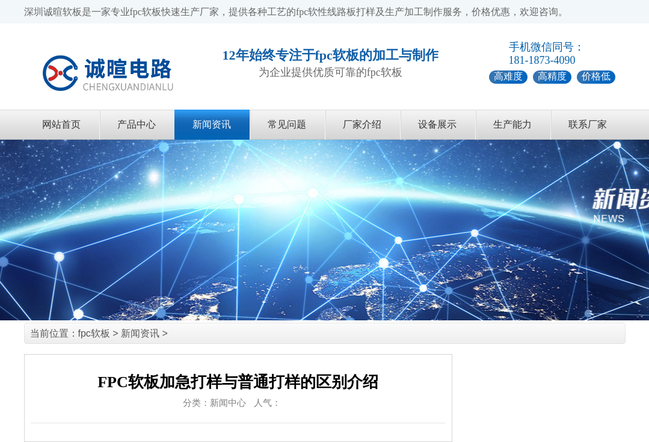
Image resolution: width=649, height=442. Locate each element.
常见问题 (287, 124)
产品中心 (136, 124)
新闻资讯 (211, 124)
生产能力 (512, 124)
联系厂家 (587, 124)
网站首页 (61, 124)
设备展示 (437, 124)
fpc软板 (94, 333)
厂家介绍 (362, 124)
